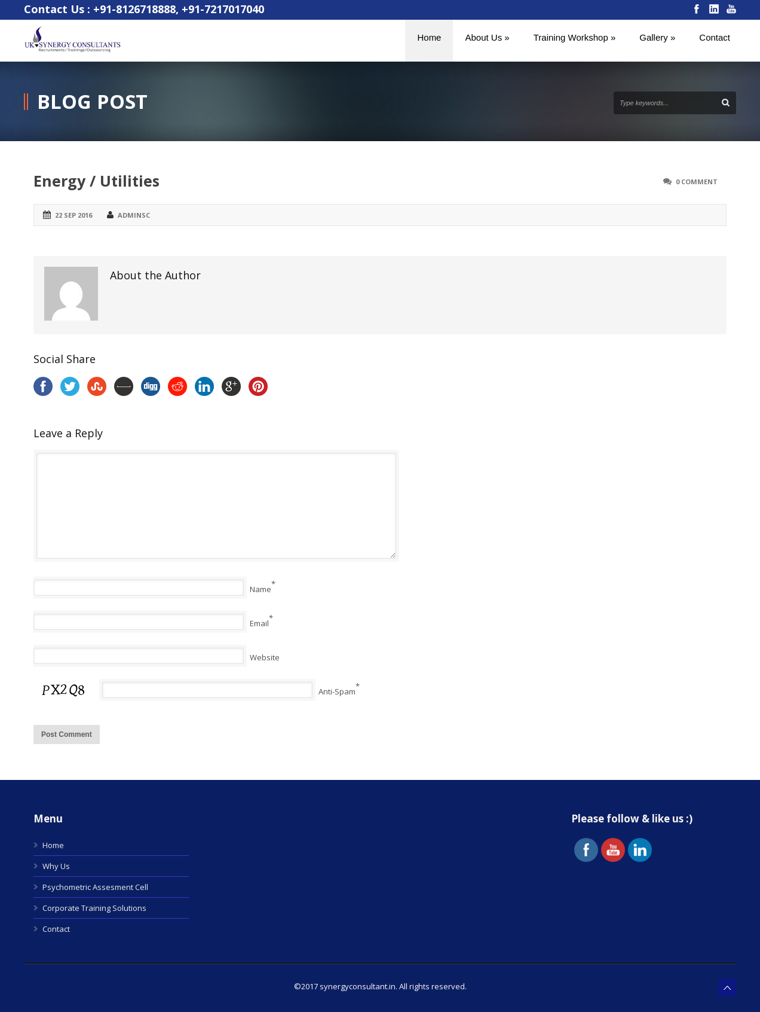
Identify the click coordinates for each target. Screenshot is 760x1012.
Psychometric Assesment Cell (95, 887)
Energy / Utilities (96, 180)
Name (260, 589)
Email (259, 623)
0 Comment (697, 181)
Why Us (56, 866)
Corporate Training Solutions (94, 908)
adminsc (134, 215)
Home (53, 845)
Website (265, 657)
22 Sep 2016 (73, 215)
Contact (56, 928)
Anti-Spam (337, 691)
